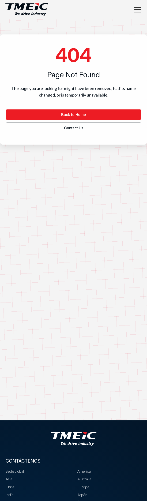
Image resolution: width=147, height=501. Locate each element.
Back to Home (73, 114)
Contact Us (73, 128)
